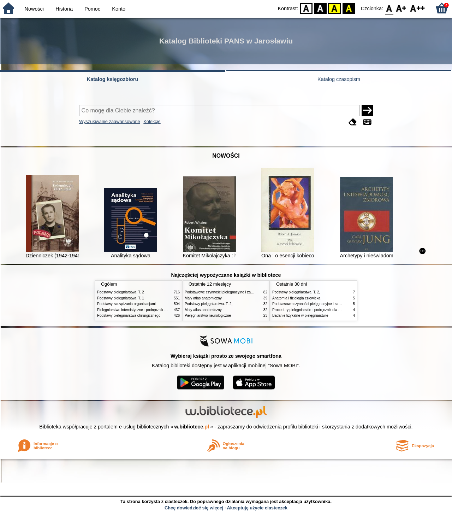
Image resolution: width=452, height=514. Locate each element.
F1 (401, 8)
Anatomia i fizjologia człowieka (296, 298)
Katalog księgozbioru (112, 79)
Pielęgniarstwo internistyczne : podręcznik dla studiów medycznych (150, 310)
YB (334, 8)
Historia (64, 9)
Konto (118, 9)
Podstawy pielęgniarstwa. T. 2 (120, 292)
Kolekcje (151, 121)
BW (320, 8)
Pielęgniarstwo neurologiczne (208, 315)
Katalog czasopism (338, 79)
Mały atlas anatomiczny (203, 298)
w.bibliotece (191, 427)
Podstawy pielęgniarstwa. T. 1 (120, 298)
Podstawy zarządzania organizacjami (126, 304)
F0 (389, 8)
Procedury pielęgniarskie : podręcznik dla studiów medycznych (321, 310)
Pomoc (92, 9)
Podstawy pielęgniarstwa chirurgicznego (128, 315)
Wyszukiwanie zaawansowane (109, 121)
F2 (417, 8)
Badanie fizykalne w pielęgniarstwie (300, 315)
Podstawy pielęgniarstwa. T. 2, (208, 304)
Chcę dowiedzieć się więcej (194, 507)
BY (348, 8)
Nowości (34, 9)
